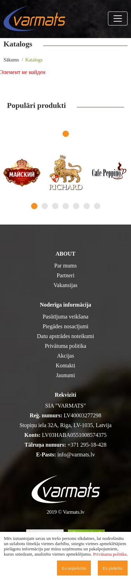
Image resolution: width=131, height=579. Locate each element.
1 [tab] (66, 134)
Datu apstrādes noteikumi (65, 336)
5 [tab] (76, 206)
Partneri (65, 275)
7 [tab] (97, 206)
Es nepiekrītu (74, 568)
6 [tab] (86, 206)
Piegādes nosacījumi (65, 326)
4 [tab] (66, 206)
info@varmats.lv (76, 454)
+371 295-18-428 (87, 445)
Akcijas (65, 356)
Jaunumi (65, 375)
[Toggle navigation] (118, 18)
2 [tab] (45, 206)
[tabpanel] (22, 173)
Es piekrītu (113, 568)
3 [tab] (55, 206)
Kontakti (65, 365)
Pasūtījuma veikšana (65, 317)
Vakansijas (65, 285)
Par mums (65, 266)
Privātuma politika (65, 346)
